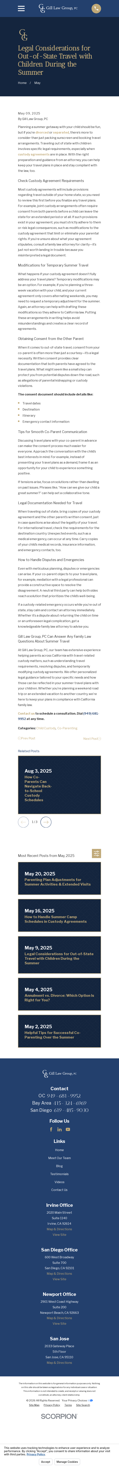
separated (61, 193)
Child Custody (46, 789)
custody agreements (34, 215)
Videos (59, 1243)
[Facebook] (51, 1190)
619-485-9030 (71, 1171)
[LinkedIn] (59, 1190)
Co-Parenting (67, 789)
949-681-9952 (64, 1156)
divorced (42, 193)
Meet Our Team (59, 1219)
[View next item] (45, 883)
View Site (59, 1296)
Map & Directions (59, 1290)
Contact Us (59, 1251)
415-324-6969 (70, 1164)
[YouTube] (68, 1190)
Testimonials (59, 1235)
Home (59, 1211)
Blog (59, 1227)
